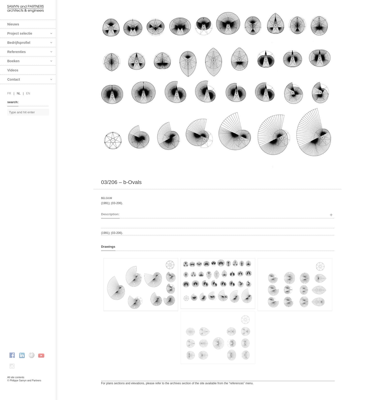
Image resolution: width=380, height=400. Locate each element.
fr (9, 93)
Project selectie (29, 33)
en (28, 93)
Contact (29, 79)
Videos (12, 70)
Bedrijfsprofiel (29, 42)
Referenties (29, 51)
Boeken (29, 61)
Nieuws (13, 24)
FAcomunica (28, 385)
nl (18, 93)
